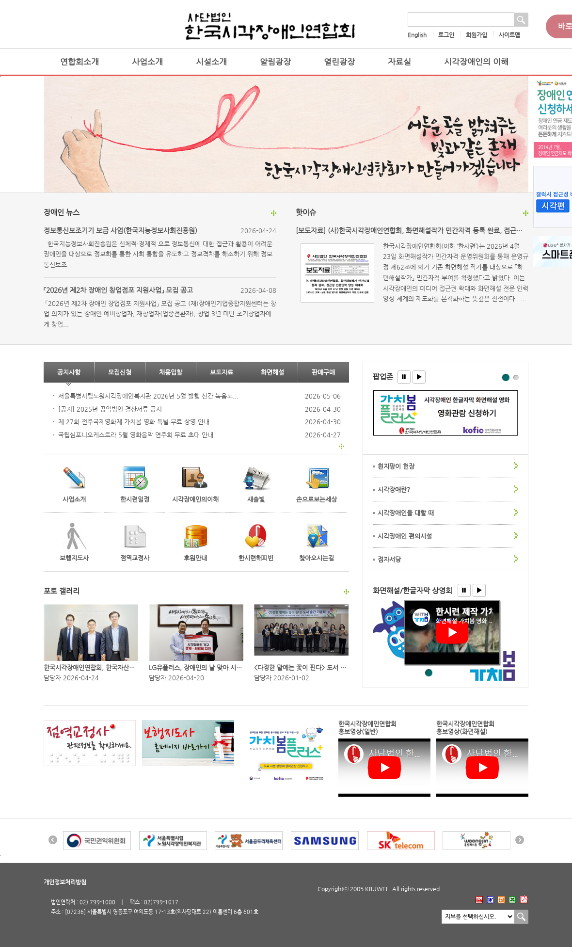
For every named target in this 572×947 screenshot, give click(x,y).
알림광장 (275, 61)
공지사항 (68, 372)
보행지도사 (66, 558)
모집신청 (119, 372)
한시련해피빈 (249, 558)
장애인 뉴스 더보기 (273, 213)
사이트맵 (509, 35)
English (417, 35)
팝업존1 (506, 378)
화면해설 (272, 372)
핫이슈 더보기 (525, 213)
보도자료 (221, 372)
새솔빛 (256, 499)
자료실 (399, 61)
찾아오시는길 (316, 558)
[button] (404, 377)
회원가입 (476, 35)
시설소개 (211, 61)
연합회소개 (79, 61)
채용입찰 (170, 372)
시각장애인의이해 (195, 499)
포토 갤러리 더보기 (346, 591)
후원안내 (195, 558)
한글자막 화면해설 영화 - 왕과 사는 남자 (429, 673)
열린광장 (339, 61)
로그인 (446, 35)
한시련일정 (134, 499)
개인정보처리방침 (65, 882)
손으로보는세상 (316, 499)
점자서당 (389, 559)
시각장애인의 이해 (476, 61)
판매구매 (323, 372)
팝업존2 (516, 377)
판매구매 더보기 (341, 446)
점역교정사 (126, 558)
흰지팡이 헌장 (396, 466)
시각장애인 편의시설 (405, 536)
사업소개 (147, 61)
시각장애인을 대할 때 (406, 512)
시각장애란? (394, 489)
